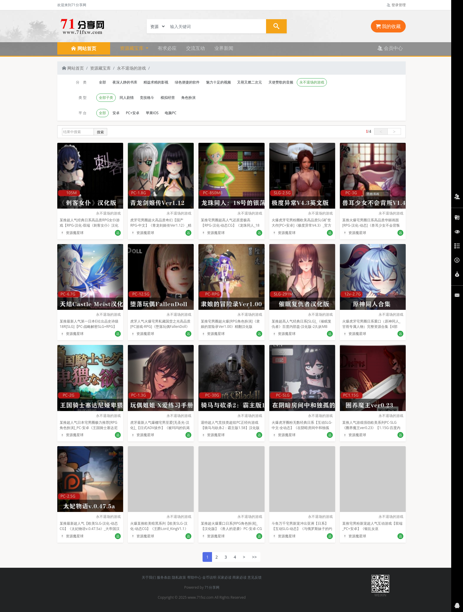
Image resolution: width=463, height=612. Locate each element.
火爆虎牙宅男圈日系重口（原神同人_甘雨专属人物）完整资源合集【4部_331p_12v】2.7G (371, 326)
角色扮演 (188, 97)
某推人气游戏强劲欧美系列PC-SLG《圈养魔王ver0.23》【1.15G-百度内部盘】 (371, 428)
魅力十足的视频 (218, 82)
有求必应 (167, 48)
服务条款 (164, 577)
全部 (102, 82)
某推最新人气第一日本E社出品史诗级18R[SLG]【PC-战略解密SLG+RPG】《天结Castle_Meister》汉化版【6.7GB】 (89, 329)
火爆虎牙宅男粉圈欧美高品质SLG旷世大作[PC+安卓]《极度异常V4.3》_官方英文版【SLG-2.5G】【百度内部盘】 (302, 225)
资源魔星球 (72, 232)
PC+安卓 (132, 112)
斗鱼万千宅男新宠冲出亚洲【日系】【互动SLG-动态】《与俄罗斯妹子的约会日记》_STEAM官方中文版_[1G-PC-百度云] (302, 531)
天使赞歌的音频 (280, 82)
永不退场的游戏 (131, 68)
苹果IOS (152, 112)
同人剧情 (127, 97)
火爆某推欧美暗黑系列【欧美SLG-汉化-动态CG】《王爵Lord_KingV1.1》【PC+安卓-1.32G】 (159, 528)
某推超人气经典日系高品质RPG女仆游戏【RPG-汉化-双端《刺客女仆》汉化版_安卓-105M (90, 225)
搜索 (100, 132)
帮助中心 (194, 577)
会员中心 (390, 48)
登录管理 (396, 4)
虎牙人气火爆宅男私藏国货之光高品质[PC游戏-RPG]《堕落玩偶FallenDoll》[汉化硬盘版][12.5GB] (160, 326)
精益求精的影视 (156, 82)
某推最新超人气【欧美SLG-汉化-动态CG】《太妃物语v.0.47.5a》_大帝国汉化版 (90, 528)
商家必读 (239, 577)
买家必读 (224, 577)
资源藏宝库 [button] (132, 48)
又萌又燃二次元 (249, 82)
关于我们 (149, 577)
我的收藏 (388, 26)
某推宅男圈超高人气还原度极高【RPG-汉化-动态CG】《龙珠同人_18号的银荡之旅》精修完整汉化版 (230, 225)
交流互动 (195, 48)
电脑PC (170, 112)
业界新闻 (223, 48)
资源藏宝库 (100, 68)
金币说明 (209, 577)
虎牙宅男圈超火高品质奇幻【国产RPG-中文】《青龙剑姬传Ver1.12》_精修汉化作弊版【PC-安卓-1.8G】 (160, 225)
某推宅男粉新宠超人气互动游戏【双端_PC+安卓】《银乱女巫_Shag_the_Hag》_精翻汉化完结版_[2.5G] (372, 531)
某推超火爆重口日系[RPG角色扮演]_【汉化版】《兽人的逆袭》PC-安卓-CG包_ (231, 528)
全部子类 (106, 97)
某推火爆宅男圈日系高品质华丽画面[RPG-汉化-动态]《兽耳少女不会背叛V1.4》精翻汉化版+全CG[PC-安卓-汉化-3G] (371, 227)
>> (254, 557)
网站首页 (73, 68)
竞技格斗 (147, 97)
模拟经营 (168, 97)
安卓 (116, 112)
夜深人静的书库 (125, 82)
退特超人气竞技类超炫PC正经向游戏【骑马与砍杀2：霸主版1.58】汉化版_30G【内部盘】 (230, 428)
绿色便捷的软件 (187, 82)
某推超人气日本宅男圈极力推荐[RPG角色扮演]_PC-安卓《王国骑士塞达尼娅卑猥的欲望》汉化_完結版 (89, 428)
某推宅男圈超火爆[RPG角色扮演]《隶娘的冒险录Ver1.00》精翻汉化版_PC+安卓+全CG (230, 326)
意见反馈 (254, 577)
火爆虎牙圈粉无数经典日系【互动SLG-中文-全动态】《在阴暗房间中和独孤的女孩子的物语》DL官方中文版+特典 (302, 428)
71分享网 (212, 587)
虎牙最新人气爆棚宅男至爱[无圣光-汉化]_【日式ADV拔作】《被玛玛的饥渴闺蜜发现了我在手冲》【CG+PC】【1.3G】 (160, 430)
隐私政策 (179, 577)
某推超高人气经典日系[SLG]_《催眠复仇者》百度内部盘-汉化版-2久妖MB (302, 324)
